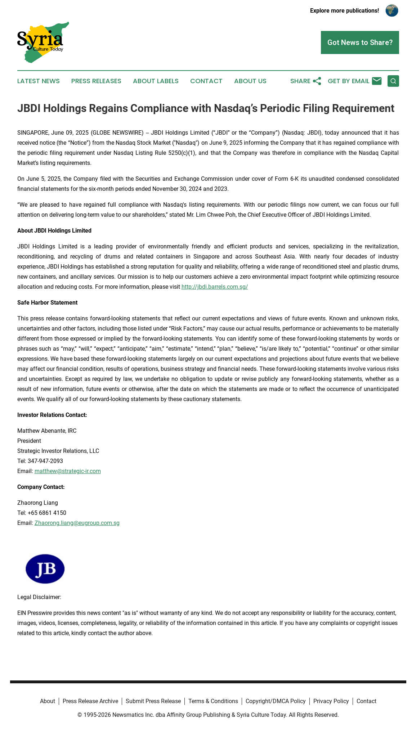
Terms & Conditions (213, 701)
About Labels (156, 81)
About (47, 701)
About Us (250, 81)
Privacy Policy (331, 701)
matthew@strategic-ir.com (68, 471)
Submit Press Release (153, 701)
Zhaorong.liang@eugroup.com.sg (77, 523)
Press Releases (96, 81)
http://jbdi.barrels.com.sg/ (215, 286)
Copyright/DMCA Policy (276, 701)
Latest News (38, 81)
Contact (206, 81)
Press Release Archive (90, 701)
